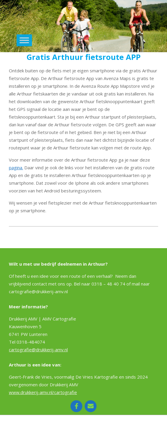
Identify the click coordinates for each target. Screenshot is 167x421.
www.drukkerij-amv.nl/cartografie (43, 392)
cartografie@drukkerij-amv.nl (38, 350)
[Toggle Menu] (24, 40)
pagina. (16, 167)
